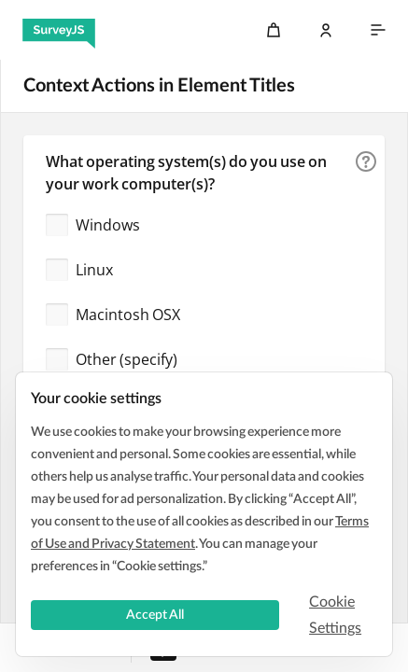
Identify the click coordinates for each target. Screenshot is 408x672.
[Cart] (273, 29)
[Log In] (325, 29)
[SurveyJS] (58, 29)
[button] (366, 161)
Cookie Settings (335, 615)
